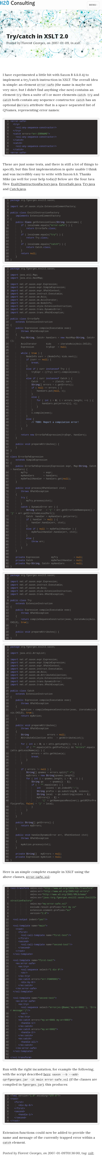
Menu (94, 5)
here (47, 1074)
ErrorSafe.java (70, 184)
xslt (77, 43)
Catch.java (18, 189)
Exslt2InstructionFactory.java (34, 184)
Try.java (89, 184)
